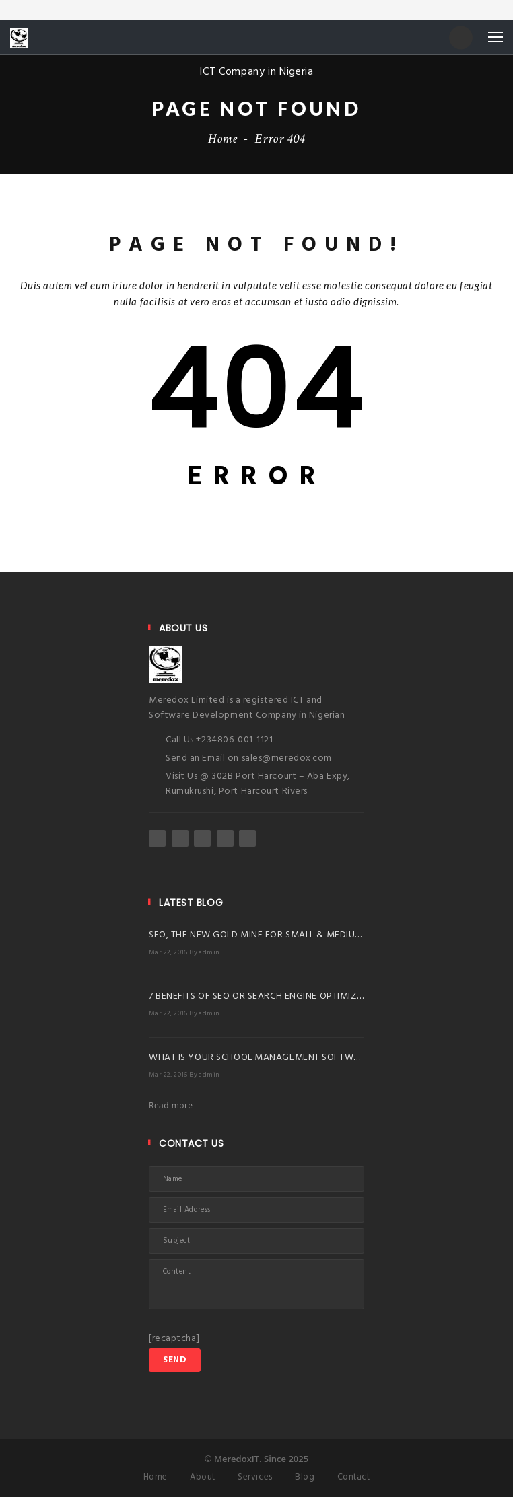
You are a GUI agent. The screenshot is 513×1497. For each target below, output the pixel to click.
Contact (353, 1477)
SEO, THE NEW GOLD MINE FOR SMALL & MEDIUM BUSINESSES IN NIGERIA (308, 935)
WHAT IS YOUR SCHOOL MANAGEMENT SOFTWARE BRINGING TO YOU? (303, 1057)
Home (223, 138)
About (202, 1477)
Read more (171, 1105)
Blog (304, 1477)
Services (255, 1477)
